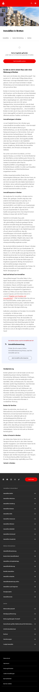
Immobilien (6, 38)
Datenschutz (6, 658)
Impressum (6, 663)
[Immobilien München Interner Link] (19, 498)
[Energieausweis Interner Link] (19, 591)
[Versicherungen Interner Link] (19, 639)
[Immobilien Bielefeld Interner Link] (19, 529)
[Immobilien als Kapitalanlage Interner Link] (19, 561)
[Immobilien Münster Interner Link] (19, 523)
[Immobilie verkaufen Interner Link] (19, 576)
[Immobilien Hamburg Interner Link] (19, 503)
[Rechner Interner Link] (19, 634)
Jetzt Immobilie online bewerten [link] (20, 358)
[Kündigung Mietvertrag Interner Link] (19, 613)
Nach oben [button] (31, 479)
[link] (3, 479)
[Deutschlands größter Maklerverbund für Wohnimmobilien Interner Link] (19, 624)
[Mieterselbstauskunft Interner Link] (19, 608)
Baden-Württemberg (18, 38)
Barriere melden (7, 683)
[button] (35, 3)
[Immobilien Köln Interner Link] (19, 513)
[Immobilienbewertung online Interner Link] (19, 581)
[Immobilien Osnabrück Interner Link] (19, 539)
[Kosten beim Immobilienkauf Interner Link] (19, 556)
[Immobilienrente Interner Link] (19, 596)
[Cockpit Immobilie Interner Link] (19, 644)
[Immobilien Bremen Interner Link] (19, 508)
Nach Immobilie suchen (19, 61)
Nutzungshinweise (8, 668)
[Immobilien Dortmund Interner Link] (19, 534)
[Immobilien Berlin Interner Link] (19, 493)
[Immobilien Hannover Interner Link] (19, 518)
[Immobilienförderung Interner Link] (19, 566)
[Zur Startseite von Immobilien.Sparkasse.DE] (3, 3)
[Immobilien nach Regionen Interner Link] (19, 586)
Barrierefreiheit (7, 678)
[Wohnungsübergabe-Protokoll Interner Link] (19, 618)
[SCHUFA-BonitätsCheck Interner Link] (19, 629)
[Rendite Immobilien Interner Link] (19, 571)
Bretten (29, 38)
